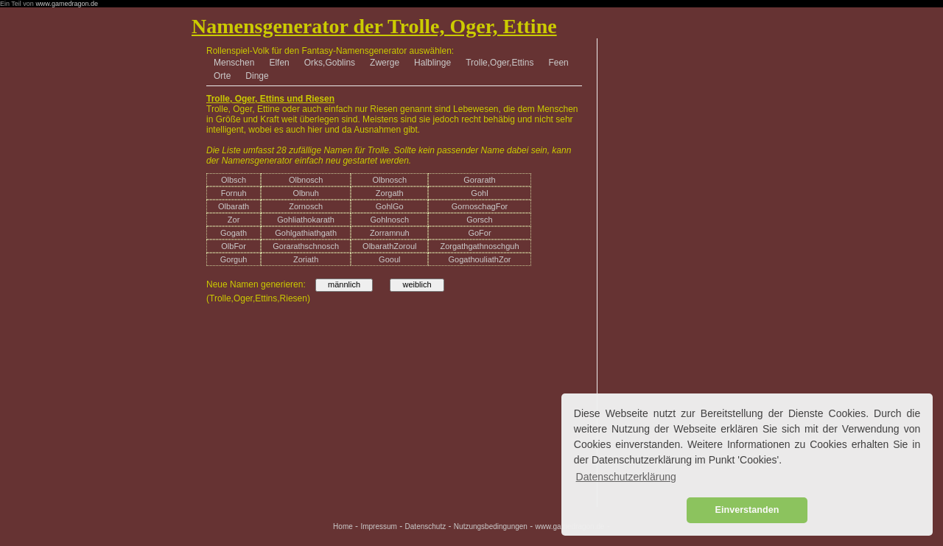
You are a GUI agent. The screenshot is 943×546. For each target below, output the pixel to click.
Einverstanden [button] (747, 510)
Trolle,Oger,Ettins (499, 62)
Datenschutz (425, 526)
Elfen (279, 62)
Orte (222, 76)
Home (343, 526)
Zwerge (384, 62)
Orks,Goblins (329, 62)
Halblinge (432, 62)
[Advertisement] (675, 119)
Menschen (234, 62)
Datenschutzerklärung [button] (626, 477)
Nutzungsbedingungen (490, 526)
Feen (558, 62)
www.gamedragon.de (66, 3)
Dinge (256, 76)
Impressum (378, 526)
